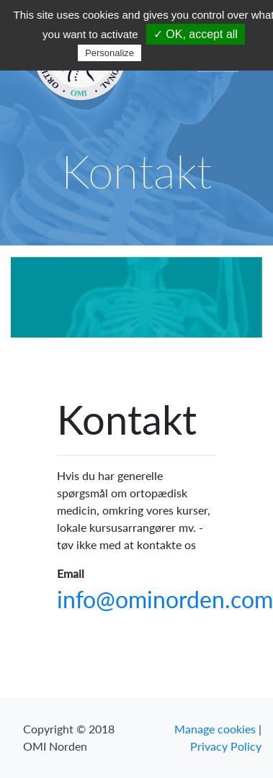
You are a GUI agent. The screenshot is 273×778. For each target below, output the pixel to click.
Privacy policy (179, 52)
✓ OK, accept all (195, 34)
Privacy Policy (225, 746)
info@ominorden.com (165, 599)
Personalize (109, 53)
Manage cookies (215, 729)
